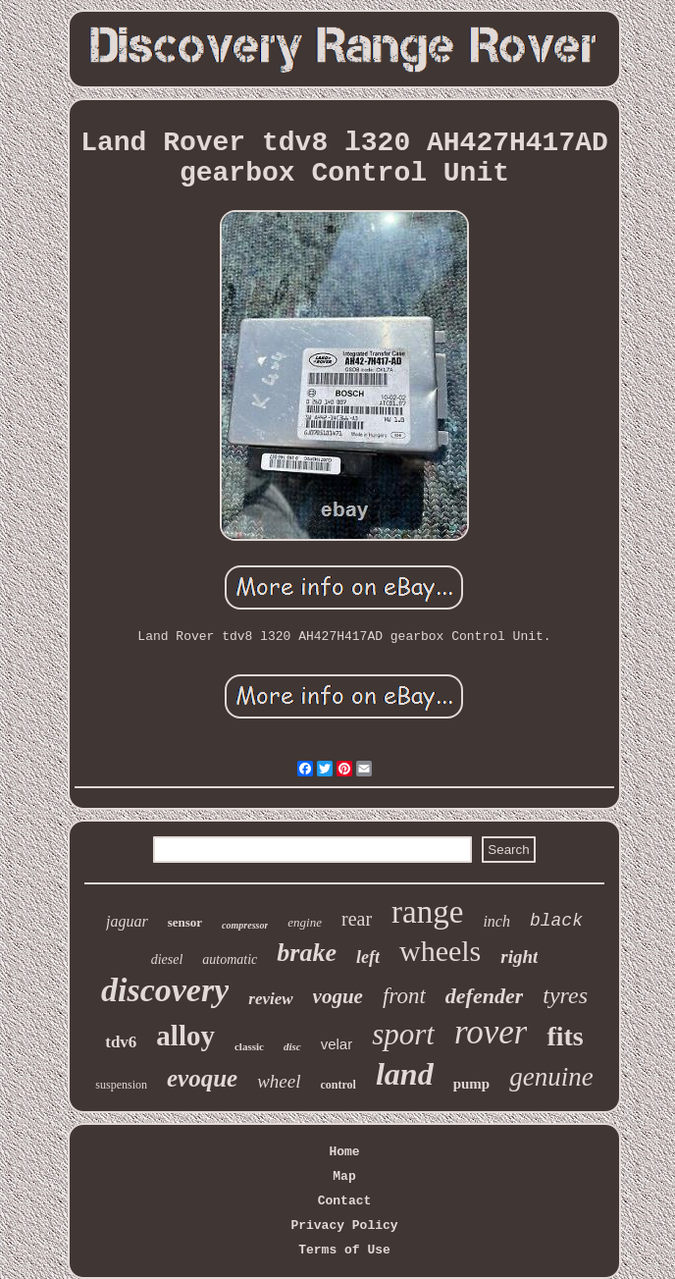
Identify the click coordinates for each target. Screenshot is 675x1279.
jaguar (127, 921)
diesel (167, 959)
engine (304, 922)
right (519, 956)
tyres (565, 995)
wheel (278, 1081)
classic (249, 1046)
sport (403, 1034)
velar (337, 1044)
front (404, 996)
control (338, 1085)
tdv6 (120, 1042)
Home (344, 1152)
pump (472, 1084)
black (556, 921)
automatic (229, 959)
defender (484, 996)
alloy (185, 1035)
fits (564, 1036)
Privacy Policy (343, 1225)
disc (292, 1046)
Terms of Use (344, 1250)
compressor (245, 925)
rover (491, 1032)
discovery (165, 990)
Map (344, 1176)
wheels (440, 950)
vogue (338, 996)
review (270, 998)
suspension (121, 1085)
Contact (345, 1201)
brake (307, 952)
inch (496, 921)
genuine (551, 1077)
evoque (202, 1078)
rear (356, 919)
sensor (185, 922)
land (405, 1074)
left (368, 957)
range (427, 912)
